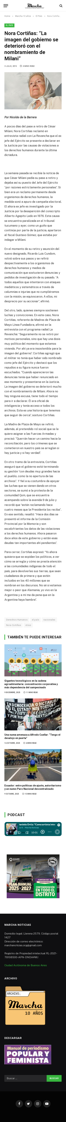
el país (35, 619)
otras (28, 625)
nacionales (49, 619)
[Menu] (6, 6)
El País (9, 25)
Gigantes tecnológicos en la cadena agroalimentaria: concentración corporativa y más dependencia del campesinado (31, 684)
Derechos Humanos (16, 619)
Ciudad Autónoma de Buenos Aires (25, 965)
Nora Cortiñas (13, 625)
